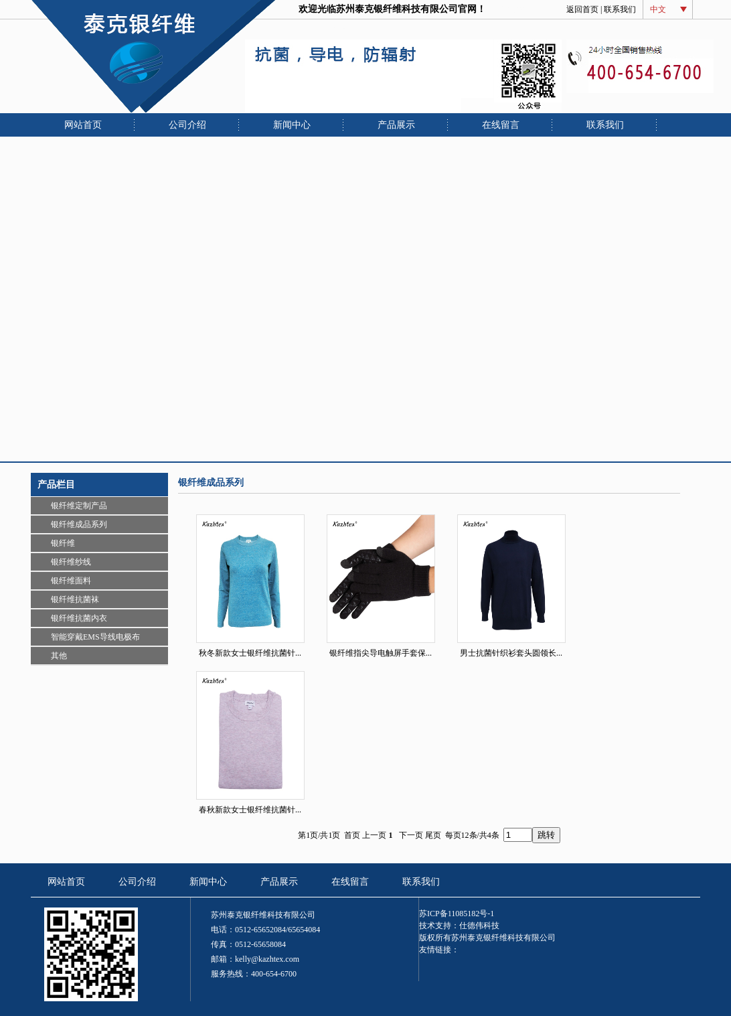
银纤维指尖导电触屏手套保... (380, 653)
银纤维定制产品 (79, 505)
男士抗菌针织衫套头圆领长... (511, 653)
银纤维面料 (71, 580)
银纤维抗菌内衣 (79, 618)
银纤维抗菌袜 (75, 599)
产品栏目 (56, 485)
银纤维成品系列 (79, 524)
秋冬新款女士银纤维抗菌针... (250, 653)
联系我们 (620, 9)
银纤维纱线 (71, 562)
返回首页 (582, 9)
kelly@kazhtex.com (267, 959)
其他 (59, 655)
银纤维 (63, 543)
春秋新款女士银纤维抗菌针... (250, 809)
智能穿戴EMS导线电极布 (95, 637)
